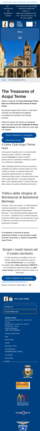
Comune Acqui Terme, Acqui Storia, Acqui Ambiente (20, 2)
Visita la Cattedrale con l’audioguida (19, 135)
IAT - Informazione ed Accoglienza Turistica (8, 11)
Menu (20, 32)
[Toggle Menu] (20, 38)
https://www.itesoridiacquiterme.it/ (14, 282)
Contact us (9, 307)
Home (4, 80)
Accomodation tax (11, 312)
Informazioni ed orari (13, 140)
